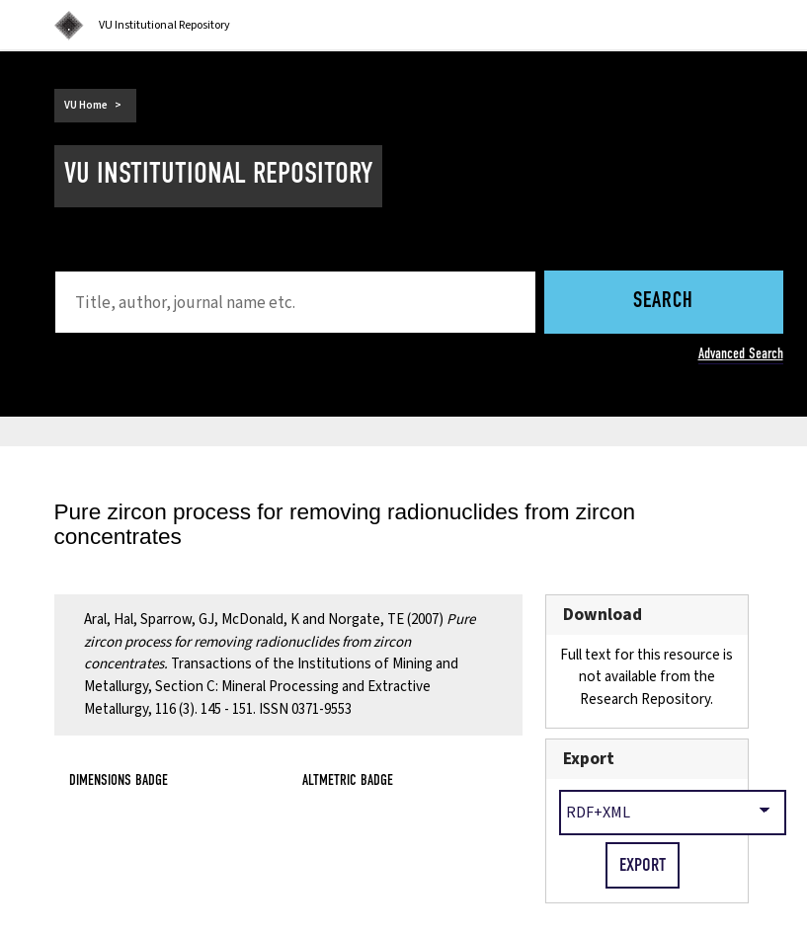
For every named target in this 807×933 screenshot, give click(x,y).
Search (663, 301)
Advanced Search (740, 353)
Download (602, 614)
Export (588, 758)
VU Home (86, 105)
